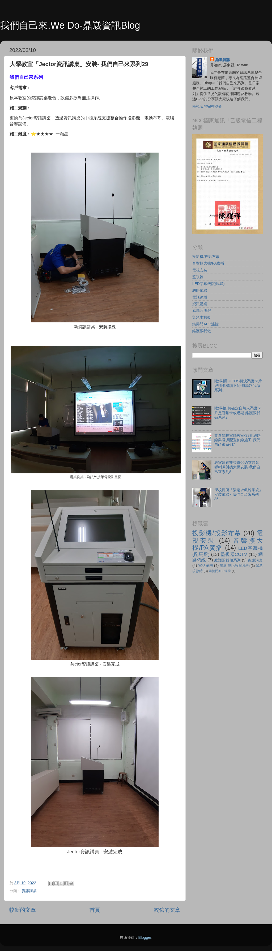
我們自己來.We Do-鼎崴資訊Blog (70, 25)
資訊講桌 (29, 891)
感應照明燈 (201, 310)
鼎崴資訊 (222, 60)
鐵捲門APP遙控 (205, 324)
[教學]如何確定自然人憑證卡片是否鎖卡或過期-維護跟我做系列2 (237, 413)
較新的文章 (22, 910)
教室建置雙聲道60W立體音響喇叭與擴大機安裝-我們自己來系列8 (237, 467)
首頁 (95, 910)
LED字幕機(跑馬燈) (208, 284)
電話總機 (199, 297)
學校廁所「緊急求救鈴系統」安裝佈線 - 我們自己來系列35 (238, 494)
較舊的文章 (167, 910)
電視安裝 (199, 270)
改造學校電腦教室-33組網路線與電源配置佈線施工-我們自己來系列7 (237, 440)
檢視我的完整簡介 (207, 106)
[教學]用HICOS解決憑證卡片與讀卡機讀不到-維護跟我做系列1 (238, 385)
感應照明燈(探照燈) (235, 566)
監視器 (197, 277)
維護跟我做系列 (227, 560)
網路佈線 (199, 290)
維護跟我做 (201, 331)
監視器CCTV (234, 554)
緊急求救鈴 (201, 317)
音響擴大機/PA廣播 (208, 263)
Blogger (144, 937)
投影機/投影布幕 (205, 256)
